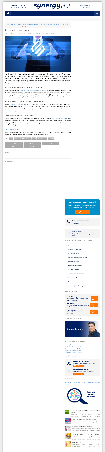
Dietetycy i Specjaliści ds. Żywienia (82, 175)
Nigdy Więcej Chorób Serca (92, 352)
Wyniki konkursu (83, 273)
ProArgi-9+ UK (76, 289)
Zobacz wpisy (95, 128)
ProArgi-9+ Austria (77, 299)
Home (7, 24)
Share (24, 144)
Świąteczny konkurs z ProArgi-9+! (88, 256)
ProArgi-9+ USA (76, 306)
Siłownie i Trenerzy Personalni (81, 181)
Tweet (11, 144)
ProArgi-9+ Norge (77, 293)
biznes (13, 24)
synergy (41, 24)
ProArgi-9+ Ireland (77, 291)
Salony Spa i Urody (78, 173)
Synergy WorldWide (51, 24)
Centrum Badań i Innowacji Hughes (27, 24)
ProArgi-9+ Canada (77, 308)
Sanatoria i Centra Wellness (80, 179)
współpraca (62, 24)
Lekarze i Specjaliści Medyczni (81, 177)
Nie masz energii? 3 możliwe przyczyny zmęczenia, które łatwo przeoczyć (89, 265)
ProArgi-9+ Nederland (78, 295)
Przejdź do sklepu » (85, 40)
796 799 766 (82, 52)
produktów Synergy (16, 105)
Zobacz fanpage (84, 196)
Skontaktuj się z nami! (12, 130)
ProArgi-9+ (8, 95)
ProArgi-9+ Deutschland (78, 297)
